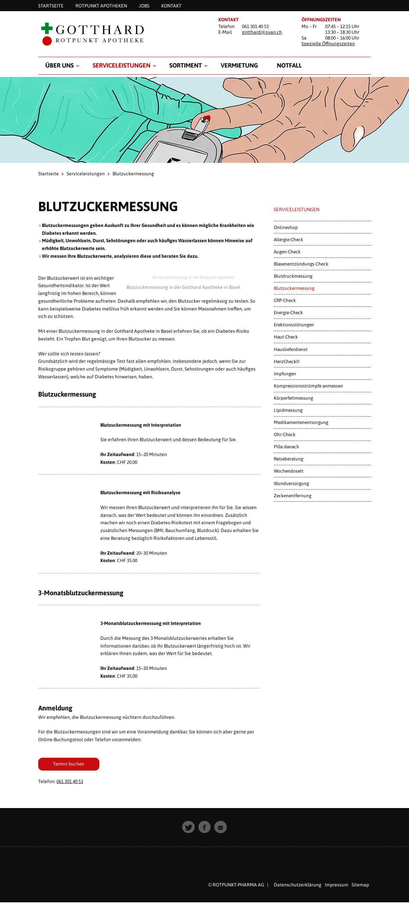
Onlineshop (286, 227)
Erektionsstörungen (294, 324)
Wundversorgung (291, 483)
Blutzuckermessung (294, 288)
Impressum (336, 886)
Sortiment (185, 65)
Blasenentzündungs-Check (301, 264)
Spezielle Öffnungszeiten (328, 43)
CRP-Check (285, 300)
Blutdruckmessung (293, 276)
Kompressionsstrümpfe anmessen (308, 385)
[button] (188, 829)
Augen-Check (287, 251)
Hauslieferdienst (291, 349)
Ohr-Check (284, 434)
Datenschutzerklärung (297, 886)
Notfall (289, 65)
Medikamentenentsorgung (301, 422)
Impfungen (285, 373)
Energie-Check (288, 312)
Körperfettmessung (293, 398)
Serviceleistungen (121, 65)
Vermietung (239, 65)
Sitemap (360, 886)
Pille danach (286, 446)
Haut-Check (286, 337)
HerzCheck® (286, 361)
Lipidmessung (288, 410)
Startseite (48, 173)
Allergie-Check (288, 239)
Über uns (59, 65)
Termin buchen (73, 764)
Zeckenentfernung (292, 495)
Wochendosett (289, 471)
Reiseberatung (288, 458)
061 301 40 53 (69, 783)
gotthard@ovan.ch (262, 32)
